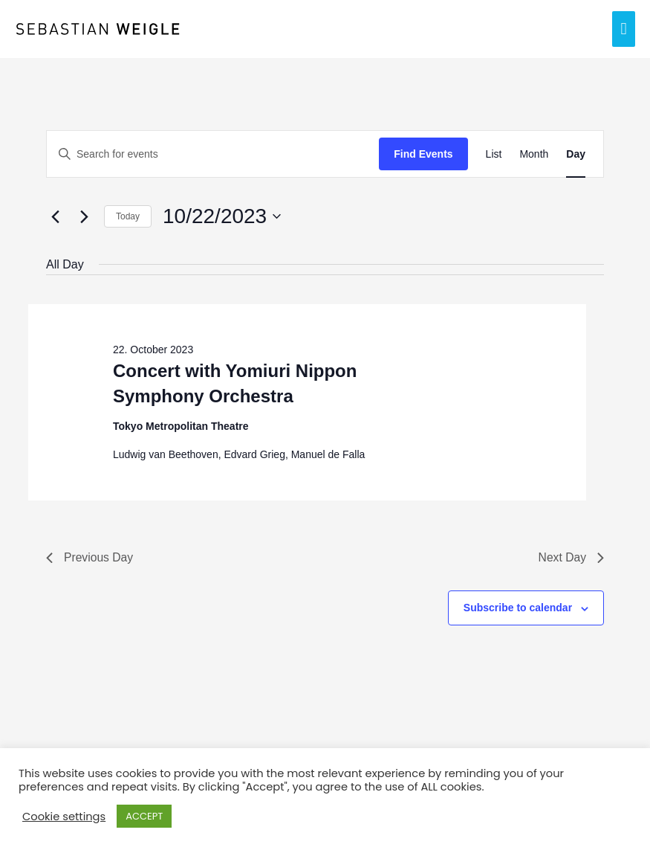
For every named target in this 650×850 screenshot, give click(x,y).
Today (128, 216)
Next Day (570, 557)
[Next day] (84, 216)
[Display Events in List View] (494, 154)
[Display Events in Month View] (533, 154)
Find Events (423, 154)
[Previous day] (55, 216)
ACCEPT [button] (144, 816)
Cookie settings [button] (63, 816)
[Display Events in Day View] (575, 154)
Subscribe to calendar (518, 608)
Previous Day (90, 557)
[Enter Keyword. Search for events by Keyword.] (213, 154)
